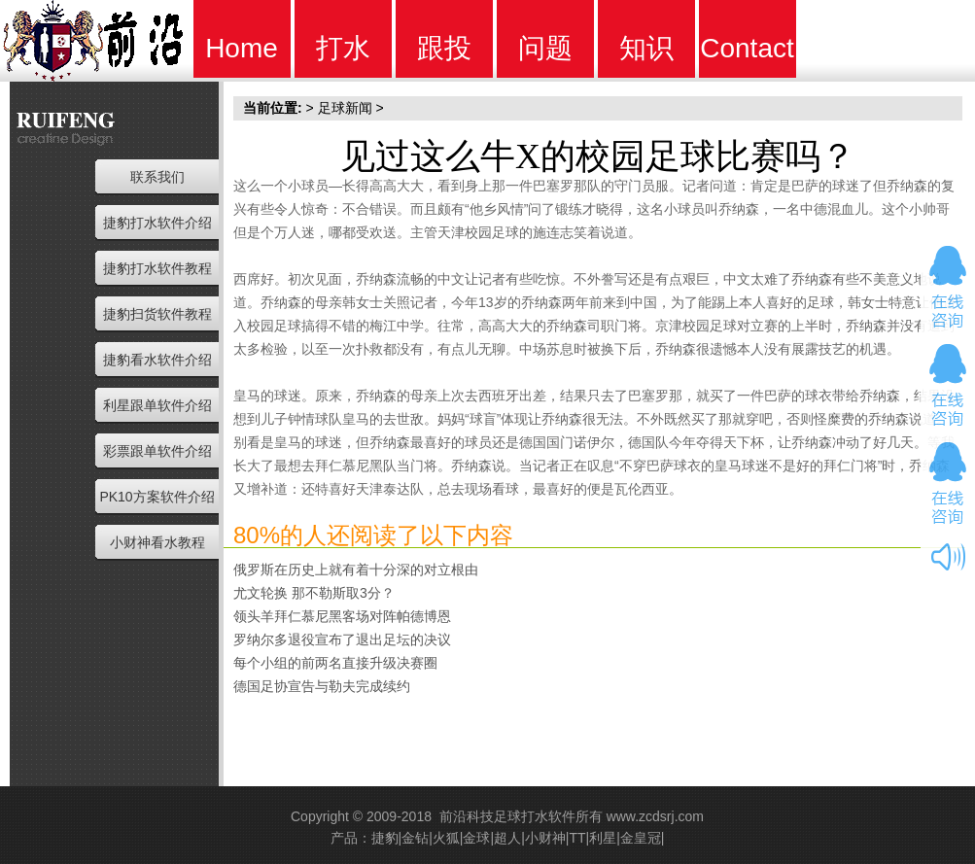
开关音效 (948, 557)
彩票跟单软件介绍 (157, 451)
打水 (343, 48)
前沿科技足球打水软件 (507, 816)
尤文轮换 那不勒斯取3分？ (314, 593)
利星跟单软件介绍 (157, 405)
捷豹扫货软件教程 (157, 314)
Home (241, 48)
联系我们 (157, 177)
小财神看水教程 (157, 542)
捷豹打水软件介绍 (157, 222)
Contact (747, 48)
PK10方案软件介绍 (156, 496)
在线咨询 (948, 286)
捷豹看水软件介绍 (157, 359)
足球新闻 (345, 108)
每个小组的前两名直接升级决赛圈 (335, 663)
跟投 (444, 48)
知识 (646, 48)
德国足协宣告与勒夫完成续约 (321, 686)
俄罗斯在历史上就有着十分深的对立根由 (355, 569)
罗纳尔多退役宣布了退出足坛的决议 (342, 639)
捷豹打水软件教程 (157, 268)
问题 (545, 48)
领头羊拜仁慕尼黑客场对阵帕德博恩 (342, 616)
